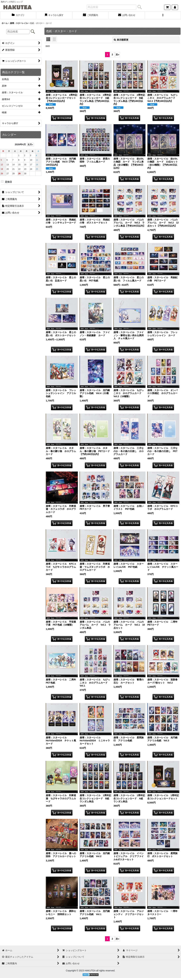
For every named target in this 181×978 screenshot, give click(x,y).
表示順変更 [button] (121, 39)
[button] (163, 15)
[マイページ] (175, 7)
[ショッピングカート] (167, 7)
